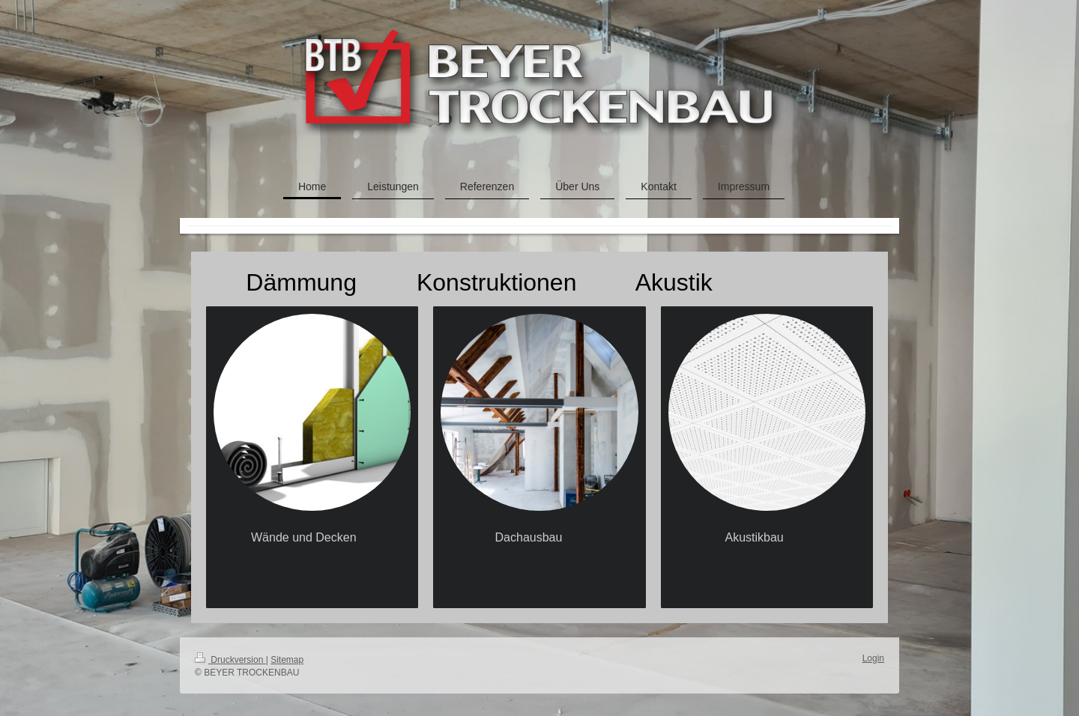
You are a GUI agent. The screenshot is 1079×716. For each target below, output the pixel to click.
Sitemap (286, 660)
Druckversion (230, 660)
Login (873, 658)
